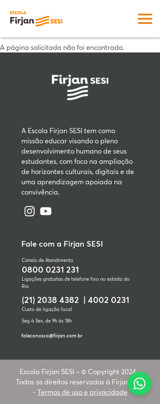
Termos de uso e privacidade (83, 391)
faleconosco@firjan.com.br (51, 335)
